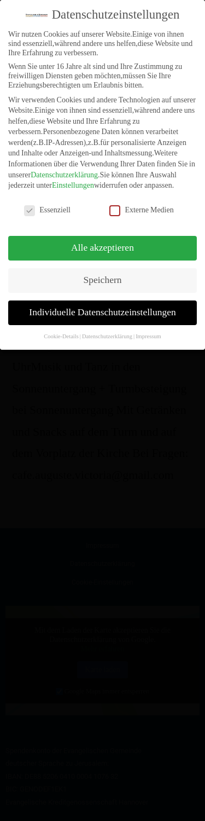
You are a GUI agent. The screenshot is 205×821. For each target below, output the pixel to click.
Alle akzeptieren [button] (102, 239)
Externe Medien (141, 201)
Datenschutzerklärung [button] (107, 327)
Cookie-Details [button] (61, 327)
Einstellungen (73, 177)
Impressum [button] (148, 327)
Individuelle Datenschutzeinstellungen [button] (102, 304)
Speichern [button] (103, 271)
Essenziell (47, 201)
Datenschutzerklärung (64, 166)
